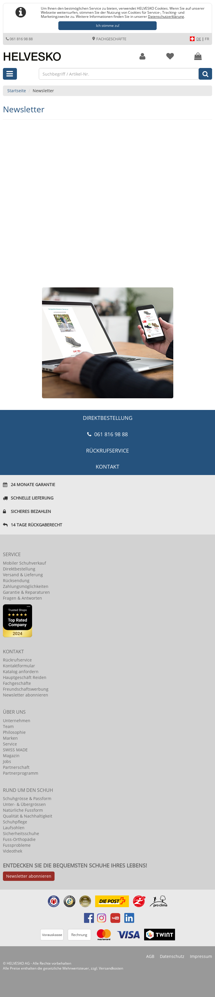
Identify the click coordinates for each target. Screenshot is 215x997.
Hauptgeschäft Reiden (24, 677)
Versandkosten (111, 968)
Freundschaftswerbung (25, 689)
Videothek (12, 851)
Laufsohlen (14, 827)
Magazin (11, 755)
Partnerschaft (16, 767)
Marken (10, 738)
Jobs (7, 761)
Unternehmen (16, 720)
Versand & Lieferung (23, 574)
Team (8, 726)
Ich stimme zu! (107, 25)
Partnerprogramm (20, 773)
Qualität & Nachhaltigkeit (27, 816)
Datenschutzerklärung (166, 16)
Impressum (201, 956)
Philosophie (14, 732)
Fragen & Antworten (22, 598)
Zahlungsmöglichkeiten (25, 586)
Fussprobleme (17, 845)
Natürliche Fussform (23, 810)
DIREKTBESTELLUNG (107, 417)
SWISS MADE (15, 749)
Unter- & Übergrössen (24, 804)
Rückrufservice (107, 450)
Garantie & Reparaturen (26, 592)
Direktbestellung (19, 569)
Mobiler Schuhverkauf (24, 563)
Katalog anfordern (21, 671)
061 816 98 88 (19, 38)
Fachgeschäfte (109, 38)
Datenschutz (172, 956)
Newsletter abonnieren (25, 695)
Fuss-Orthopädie (19, 839)
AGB (150, 956)
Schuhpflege (15, 822)
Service (10, 744)
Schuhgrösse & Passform (27, 798)
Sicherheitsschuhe (21, 833)
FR (207, 38)
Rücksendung (16, 580)
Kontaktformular (19, 665)
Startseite (16, 90)
